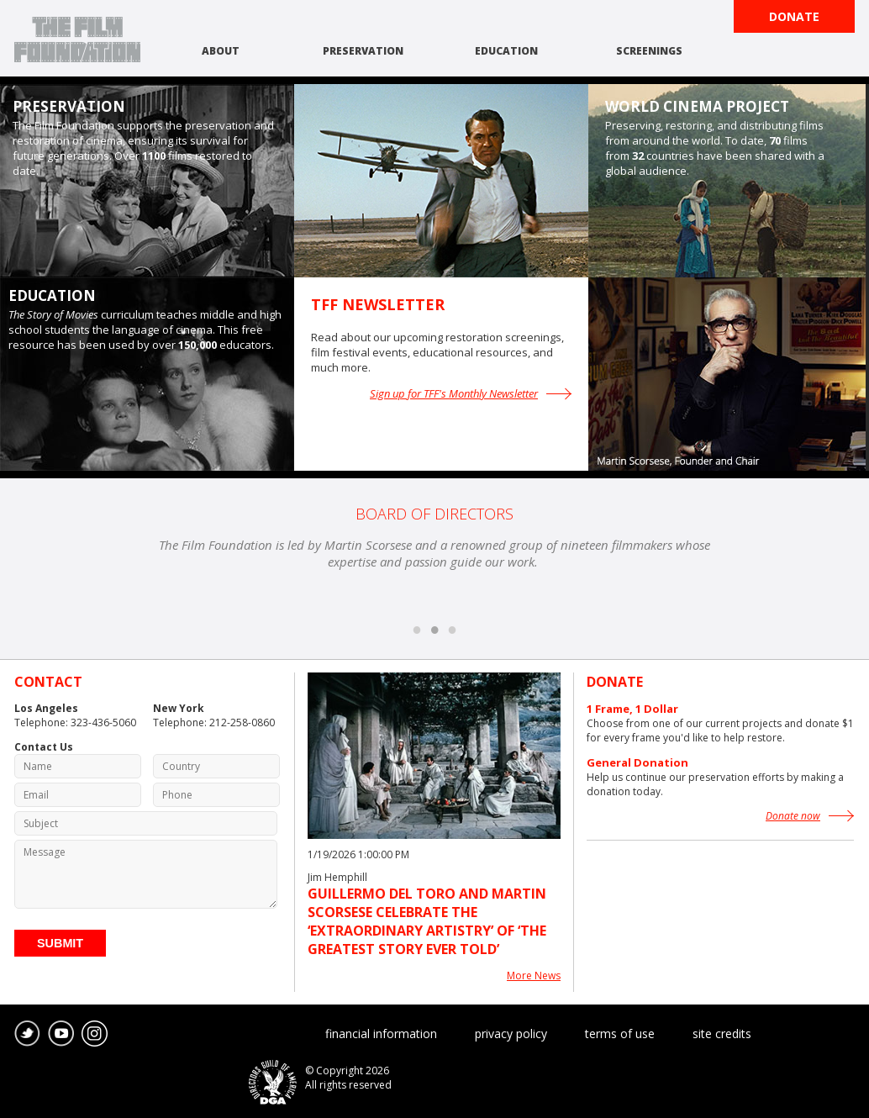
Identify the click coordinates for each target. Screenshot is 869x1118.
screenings (649, 51)
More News (534, 975)
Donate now (793, 816)
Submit (60, 943)
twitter (27, 1033)
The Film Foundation (77, 39)
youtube (61, 1033)
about (221, 51)
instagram (95, 1033)
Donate (794, 16)
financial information (381, 1034)
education (506, 51)
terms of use (620, 1034)
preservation (363, 51)
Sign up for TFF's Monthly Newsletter (454, 393)
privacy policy (511, 1034)
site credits (722, 1034)
